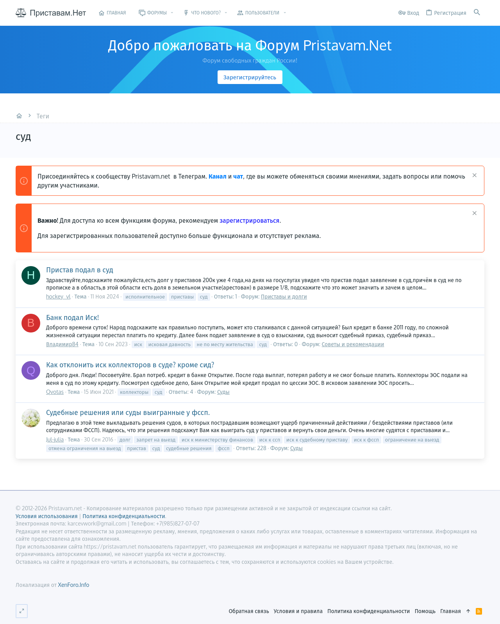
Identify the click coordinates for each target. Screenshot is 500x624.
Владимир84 (62, 344)
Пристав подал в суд (79, 269)
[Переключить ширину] (22, 611)
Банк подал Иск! (72, 317)
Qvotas (55, 391)
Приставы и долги (284, 296)
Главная (450, 611)
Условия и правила (298, 611)
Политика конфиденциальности (368, 611)
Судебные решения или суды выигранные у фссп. (128, 412)
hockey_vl (58, 296)
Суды (223, 391)
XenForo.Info (73, 584)
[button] (172, 12)
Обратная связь (249, 611)
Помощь (425, 611)
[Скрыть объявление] (473, 176)
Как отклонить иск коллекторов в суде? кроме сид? (130, 364)
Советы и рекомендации (353, 344)
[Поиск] (477, 12)
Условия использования (47, 516)
